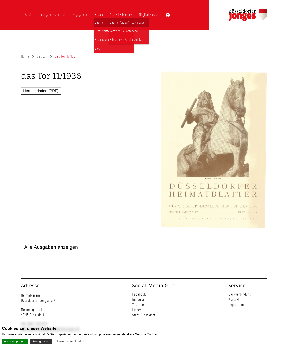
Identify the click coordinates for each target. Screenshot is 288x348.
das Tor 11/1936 (65, 56)
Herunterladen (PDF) (41, 91)
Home (25, 56)
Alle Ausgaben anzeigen (51, 247)
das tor (42, 56)
